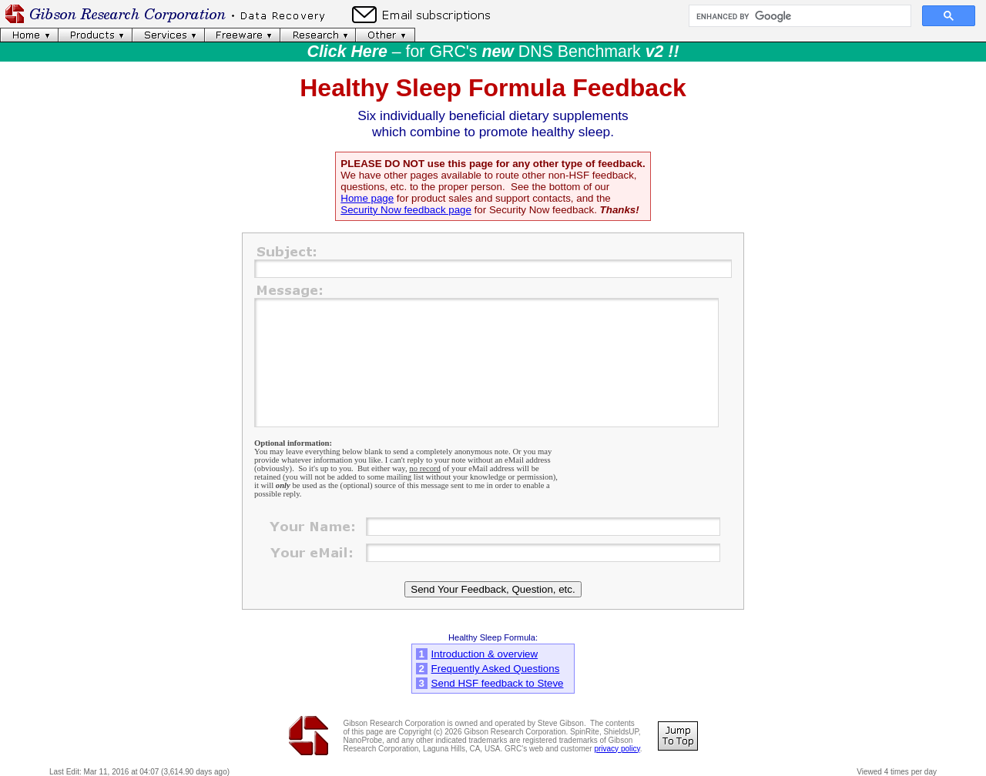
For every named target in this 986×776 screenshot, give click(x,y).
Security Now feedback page (405, 210)
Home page (367, 198)
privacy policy (616, 748)
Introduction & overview (484, 654)
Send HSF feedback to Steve (497, 683)
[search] (798, 16)
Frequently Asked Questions (495, 668)
